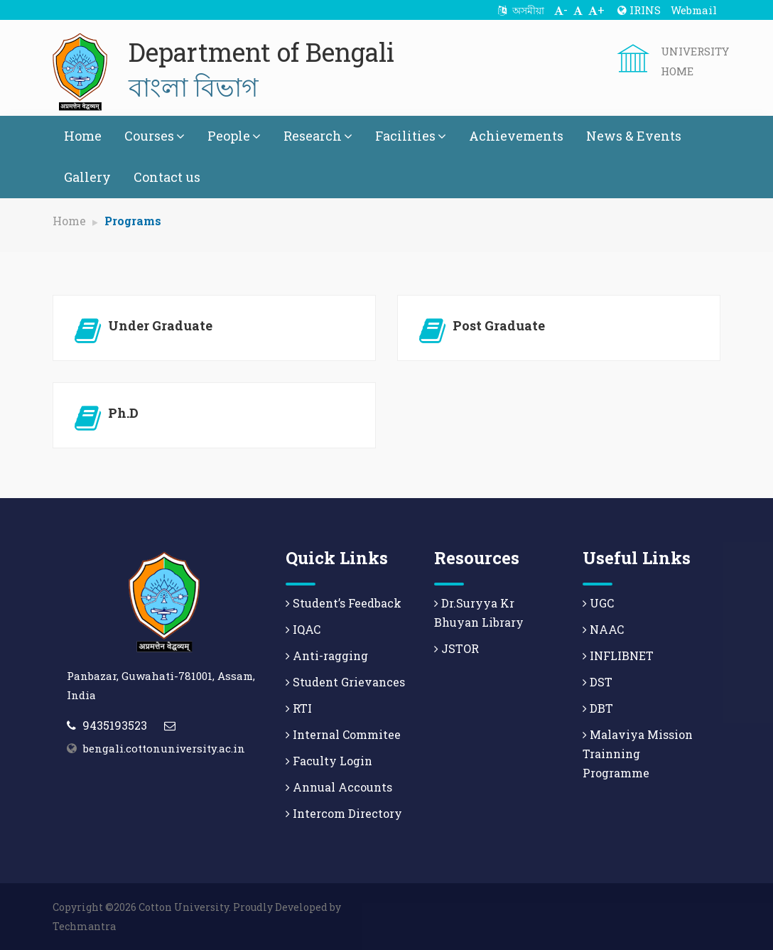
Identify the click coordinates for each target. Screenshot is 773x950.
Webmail (694, 10)
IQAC (303, 629)
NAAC (603, 629)
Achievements (516, 135)
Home (83, 135)
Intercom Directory (344, 813)
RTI (299, 708)
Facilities (410, 135)
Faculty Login (329, 760)
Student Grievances (345, 681)
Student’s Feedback (343, 602)
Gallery (87, 176)
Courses (154, 135)
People (234, 135)
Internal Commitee (343, 734)
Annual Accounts (339, 786)
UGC (598, 602)
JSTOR (456, 648)
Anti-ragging (327, 655)
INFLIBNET (618, 655)
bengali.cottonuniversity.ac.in (164, 748)
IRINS (639, 10)
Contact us (167, 176)
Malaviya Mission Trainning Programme (638, 753)
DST (597, 681)
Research (317, 135)
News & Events (633, 135)
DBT (598, 708)
